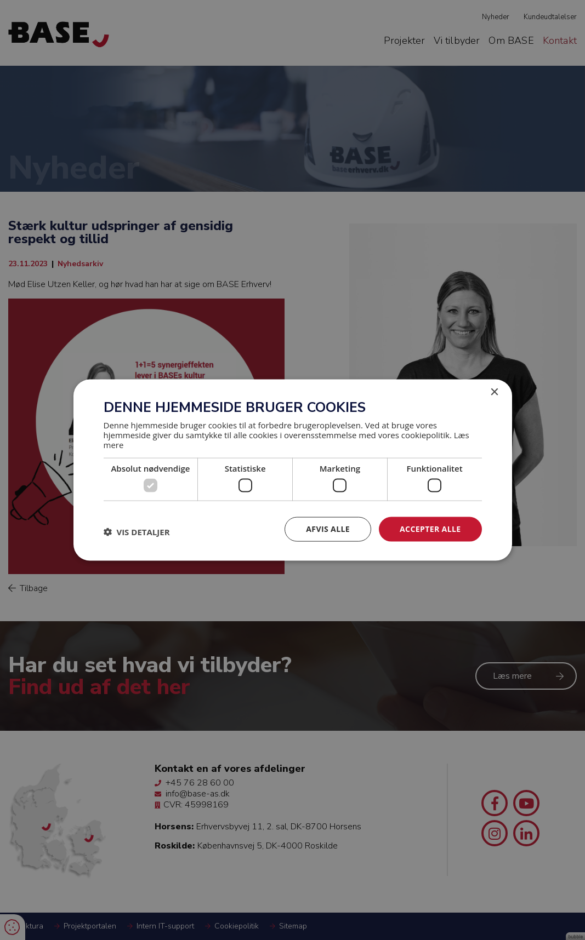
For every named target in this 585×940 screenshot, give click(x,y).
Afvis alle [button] (328, 529)
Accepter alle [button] (430, 529)
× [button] (494, 392)
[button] (137, 532)
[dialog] (292, 470)
